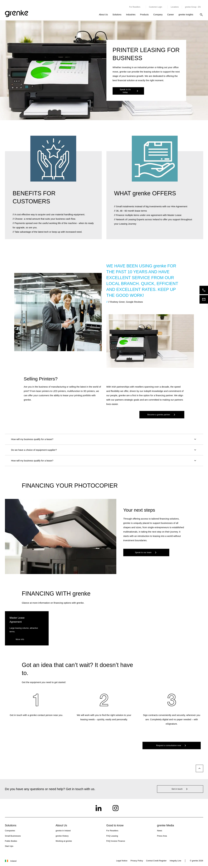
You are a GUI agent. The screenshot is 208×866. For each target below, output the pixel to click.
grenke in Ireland (63, 830)
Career (170, 14)
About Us (103, 14)
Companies (10, 830)
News (159, 830)
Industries (131, 14)
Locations (175, 7)
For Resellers (112, 830)
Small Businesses (13, 836)
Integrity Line (175, 860)
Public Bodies (11, 841)
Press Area (162, 836)
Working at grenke (64, 841)
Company (158, 14)
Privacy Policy (136, 860)
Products (144, 14)
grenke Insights (186, 14)
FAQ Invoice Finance (115, 841)
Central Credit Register (156, 860)
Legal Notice (121, 860)
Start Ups (9, 846)
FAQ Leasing (112, 836)
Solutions (116, 14)
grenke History (62, 836)
